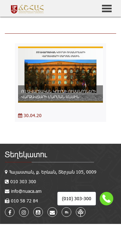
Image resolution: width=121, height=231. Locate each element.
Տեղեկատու (26, 154)
